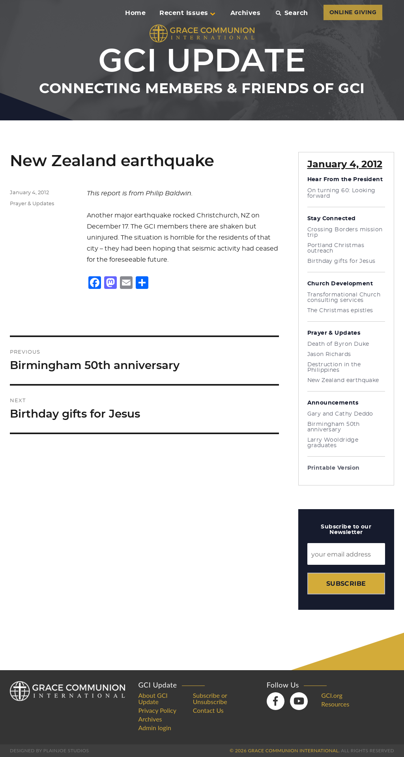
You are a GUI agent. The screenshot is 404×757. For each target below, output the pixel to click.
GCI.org (331, 695)
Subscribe (346, 583)
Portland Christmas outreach (336, 248)
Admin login (154, 728)
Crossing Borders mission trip (345, 232)
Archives (245, 13)
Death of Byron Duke (338, 344)
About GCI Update (152, 698)
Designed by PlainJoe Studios (49, 750)
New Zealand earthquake (343, 380)
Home (135, 13)
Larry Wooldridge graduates (333, 442)
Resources (335, 704)
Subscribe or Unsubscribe (210, 698)
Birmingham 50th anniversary (333, 427)
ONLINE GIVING (352, 12)
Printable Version (333, 468)
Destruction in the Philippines (334, 367)
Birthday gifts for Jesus (341, 261)
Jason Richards (329, 354)
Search (292, 13)
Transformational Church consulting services (344, 297)
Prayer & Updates (32, 203)
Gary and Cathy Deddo (340, 414)
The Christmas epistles (340, 310)
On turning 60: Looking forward (341, 193)
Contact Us (208, 710)
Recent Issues (187, 13)
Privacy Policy (157, 710)
